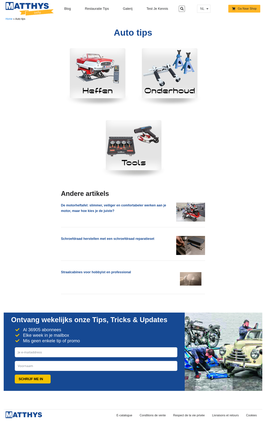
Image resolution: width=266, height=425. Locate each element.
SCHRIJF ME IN (31, 379)
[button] (182, 9)
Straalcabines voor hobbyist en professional (96, 272)
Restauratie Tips (97, 9)
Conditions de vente (153, 415)
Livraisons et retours (225, 415)
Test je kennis (157, 9)
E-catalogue (124, 415)
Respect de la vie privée (189, 415)
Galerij (127, 9)
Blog (67, 9)
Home (9, 18)
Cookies (251, 415)
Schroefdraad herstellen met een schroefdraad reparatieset (107, 239)
